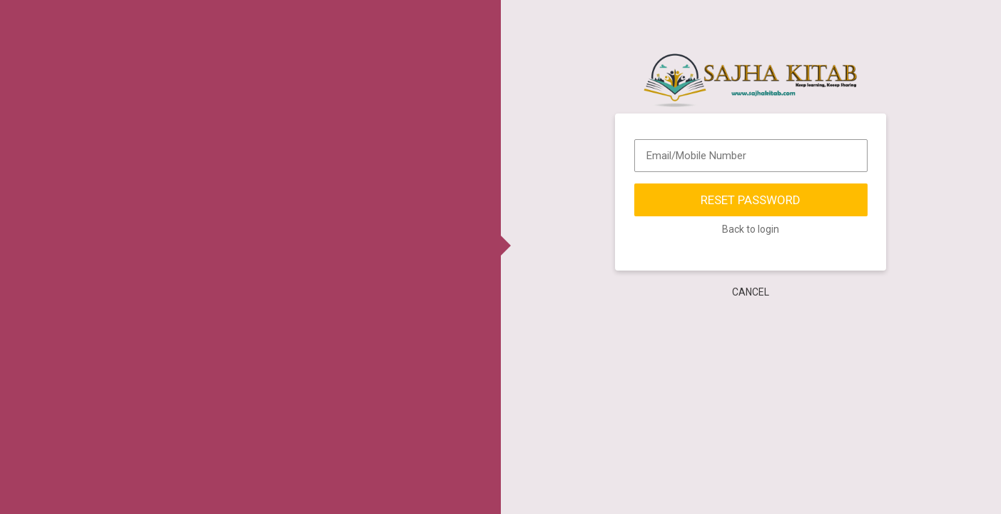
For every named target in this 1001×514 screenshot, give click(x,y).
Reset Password (751, 200)
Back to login (750, 230)
